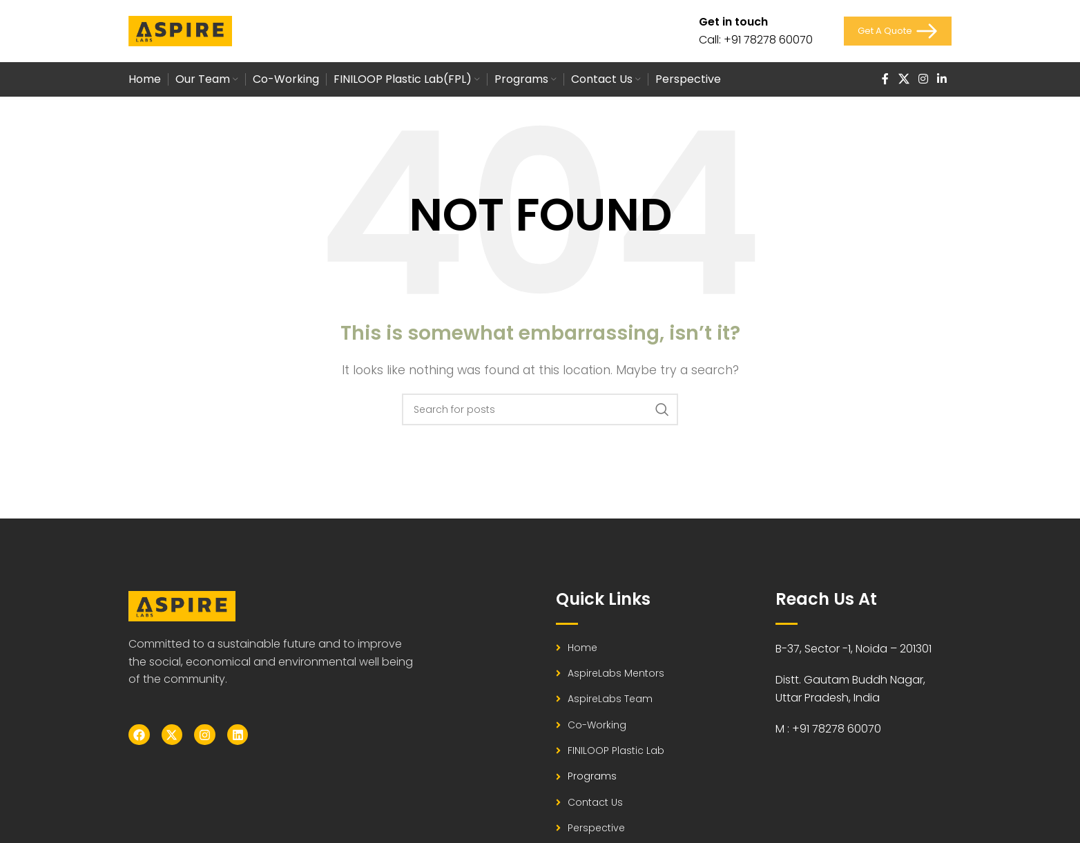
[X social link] (904, 79)
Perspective (596, 828)
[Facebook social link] (885, 79)
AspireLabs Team (610, 699)
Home (582, 648)
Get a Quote (898, 31)
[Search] (540, 409)
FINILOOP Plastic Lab (616, 750)
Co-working (597, 725)
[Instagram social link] (923, 79)
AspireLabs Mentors (616, 673)
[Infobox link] (756, 30)
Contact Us (595, 802)
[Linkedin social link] (942, 79)
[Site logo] (180, 30)
